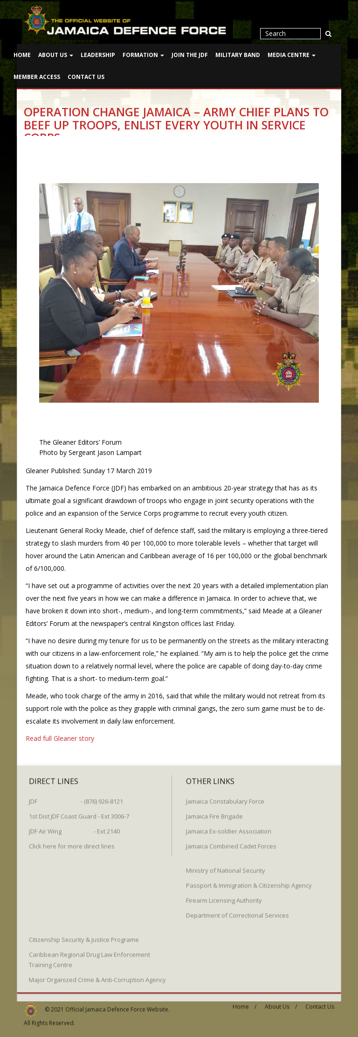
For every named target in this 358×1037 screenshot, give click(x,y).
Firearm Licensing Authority (224, 896)
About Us (55, 55)
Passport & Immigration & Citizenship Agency (249, 881)
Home (22, 55)
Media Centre (292, 55)
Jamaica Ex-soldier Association (228, 827)
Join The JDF (190, 55)
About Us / (281, 1003)
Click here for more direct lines (72, 842)
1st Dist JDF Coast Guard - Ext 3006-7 (79, 812)
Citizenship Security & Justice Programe (84, 935)
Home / (244, 1003)
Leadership (98, 55)
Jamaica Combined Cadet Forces (231, 842)
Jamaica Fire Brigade (214, 812)
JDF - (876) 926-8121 (76, 797)
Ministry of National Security (225, 866)
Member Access (37, 77)
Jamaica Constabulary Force (225, 797)
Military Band (237, 55)
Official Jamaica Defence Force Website (116, 1005)
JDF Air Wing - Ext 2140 (74, 827)
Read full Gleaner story (60, 737)
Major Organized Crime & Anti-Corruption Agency (97, 976)
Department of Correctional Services (237, 911)
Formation (143, 55)
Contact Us (86, 77)
